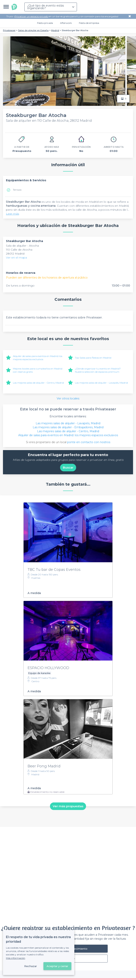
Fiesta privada (45, 22)
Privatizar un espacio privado (31, 16)
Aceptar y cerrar (57, 966)
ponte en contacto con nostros (88, 442)
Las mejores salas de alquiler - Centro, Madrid (38, 382)
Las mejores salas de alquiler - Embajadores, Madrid (68, 427)
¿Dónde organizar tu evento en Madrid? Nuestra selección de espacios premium (98, 370)
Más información (15, 958)
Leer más (12, 213)
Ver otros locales (68, 398)
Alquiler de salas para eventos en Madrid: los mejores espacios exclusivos (37, 358)
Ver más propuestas (68, 806)
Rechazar (30, 966)
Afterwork (66, 22)
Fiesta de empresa (89, 22)
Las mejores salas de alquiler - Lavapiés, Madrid (101, 382)
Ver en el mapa (16, 257)
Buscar (68, 467)
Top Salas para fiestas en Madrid (93, 357)
